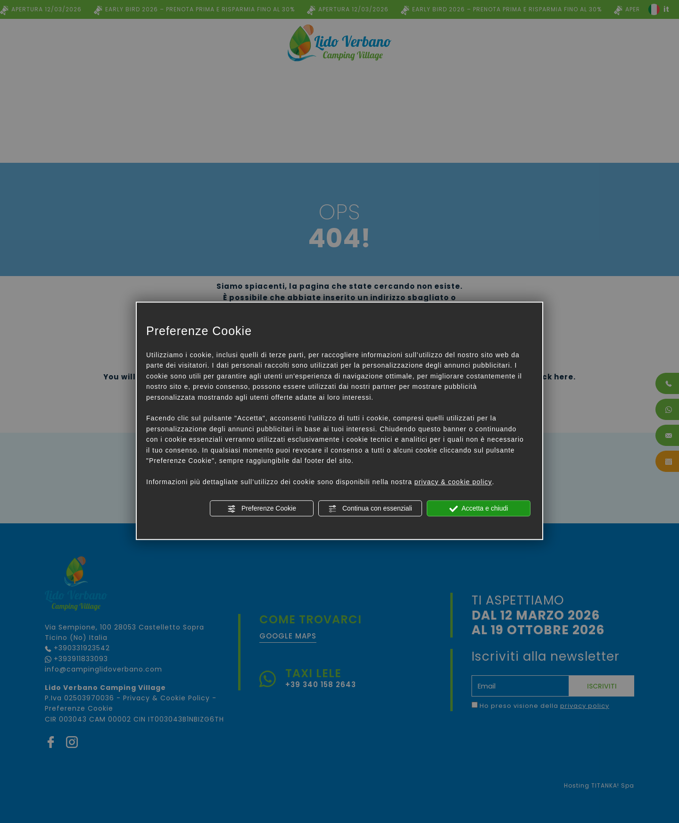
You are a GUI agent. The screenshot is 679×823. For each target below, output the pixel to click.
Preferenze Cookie (261, 508)
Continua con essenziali (370, 508)
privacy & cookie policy (453, 482)
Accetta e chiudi (478, 508)
